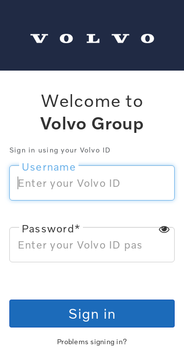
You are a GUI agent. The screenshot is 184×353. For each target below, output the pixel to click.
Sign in (92, 313)
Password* (51, 228)
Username (49, 166)
